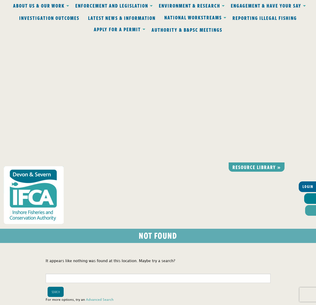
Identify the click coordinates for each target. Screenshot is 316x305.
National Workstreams (193, 17)
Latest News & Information (122, 18)
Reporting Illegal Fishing (264, 18)
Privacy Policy (96, 208)
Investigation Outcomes (49, 18)
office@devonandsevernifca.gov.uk (92, 229)
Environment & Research (189, 5)
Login (308, 59)
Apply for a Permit (117, 29)
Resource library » (256, 40)
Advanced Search (100, 172)
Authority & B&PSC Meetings (186, 29)
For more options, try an (80, 172)
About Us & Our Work (39, 5)
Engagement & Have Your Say (266, 5)
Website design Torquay (125, 300)
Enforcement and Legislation (111, 5)
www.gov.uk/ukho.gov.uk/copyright (140, 282)
